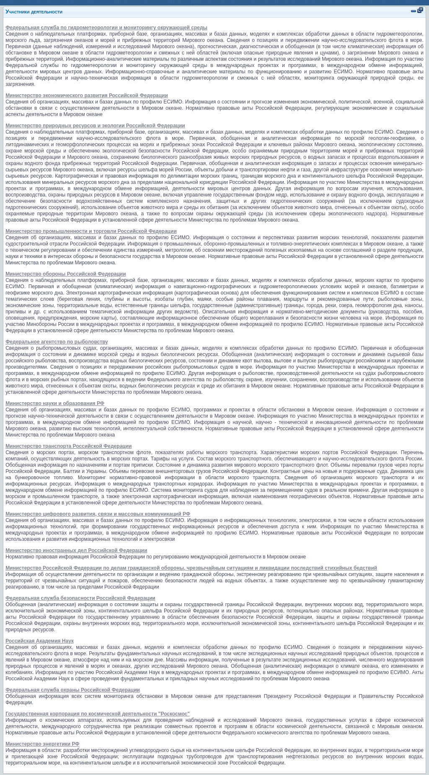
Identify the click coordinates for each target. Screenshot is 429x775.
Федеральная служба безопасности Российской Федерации (80, 598)
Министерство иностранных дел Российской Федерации (76, 550)
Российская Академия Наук (39, 641)
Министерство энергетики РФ (42, 744)
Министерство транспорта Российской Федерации (68, 446)
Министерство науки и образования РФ (54, 403)
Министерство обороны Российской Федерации (65, 274)
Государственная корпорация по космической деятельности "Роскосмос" (97, 714)
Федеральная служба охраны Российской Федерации (72, 690)
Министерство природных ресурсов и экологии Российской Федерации (95, 126)
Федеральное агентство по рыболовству (56, 342)
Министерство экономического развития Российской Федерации (86, 95)
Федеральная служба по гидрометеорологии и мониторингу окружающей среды (106, 28)
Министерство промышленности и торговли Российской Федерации (91, 231)
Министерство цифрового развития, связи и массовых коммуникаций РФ (97, 514)
